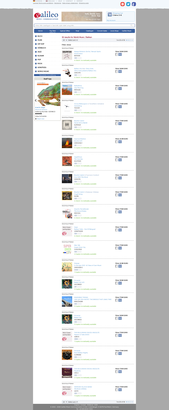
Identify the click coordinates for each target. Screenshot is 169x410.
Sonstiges (42, 67)
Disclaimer (57, 3)
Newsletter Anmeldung (47, 75)
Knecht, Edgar (40, 107)
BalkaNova (78, 86)
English (50, 1)
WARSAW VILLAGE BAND (83, 387)
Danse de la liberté (80, 123)
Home (40, 31)
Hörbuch (42, 48)
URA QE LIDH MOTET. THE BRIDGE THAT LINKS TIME (92, 299)
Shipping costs (84, 3)
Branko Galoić (79, 121)
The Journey (78, 159)
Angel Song (78, 194)
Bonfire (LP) (78, 141)
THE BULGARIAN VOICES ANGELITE (86, 332)
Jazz (39, 52)
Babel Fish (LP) (79, 282)
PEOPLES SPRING (80, 389)
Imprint (80, 1)
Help (60, 1)
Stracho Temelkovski (81, 209)
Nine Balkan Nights (81, 353)
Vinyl (77, 31)
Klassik (41, 56)
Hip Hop (41, 44)
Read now (40, 119)
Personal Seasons (41, 109)
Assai (76, 227)
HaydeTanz (78, 157)
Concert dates (102, 31)
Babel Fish (77, 317)
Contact (69, 1)
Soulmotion (78, 53)
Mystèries (77, 371)
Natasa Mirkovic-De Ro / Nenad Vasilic (87, 51)
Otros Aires (89, 68)
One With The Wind (81, 177)
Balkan (72, 48)
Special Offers (65, 31)
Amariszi (77, 280)
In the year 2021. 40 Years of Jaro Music (87, 265)
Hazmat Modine (80, 139)
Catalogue (89, 31)
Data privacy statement (70, 3)
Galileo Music (126, 31)
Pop (39, 59)
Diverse (76, 263)
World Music (43, 71)
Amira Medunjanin (80, 104)
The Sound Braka (80, 211)
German (37, 1)
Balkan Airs (78, 68)
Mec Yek (77, 245)
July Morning (78, 88)
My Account (111, 20)
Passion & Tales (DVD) (81, 334)
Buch (40, 36)
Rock (40, 63)
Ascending (78, 106)
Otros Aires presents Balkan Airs (85, 70)
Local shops (114, 31)
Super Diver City (79, 247)
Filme (40, 40)
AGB (95, 405)
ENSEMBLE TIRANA (81, 297)
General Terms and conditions (43, 3)
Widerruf (90, 405)
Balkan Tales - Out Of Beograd (84, 229)
